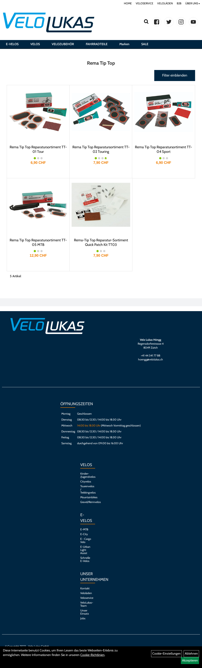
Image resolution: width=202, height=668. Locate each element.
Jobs (82, 618)
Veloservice (85, 598)
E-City (84, 534)
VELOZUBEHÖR (63, 44)
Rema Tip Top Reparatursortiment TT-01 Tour (38, 149)
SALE (144, 44)
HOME (128, 3)
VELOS (35, 44)
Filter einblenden (174, 75)
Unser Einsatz (84, 612)
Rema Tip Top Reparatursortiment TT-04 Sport (163, 149)
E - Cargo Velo (85, 540)
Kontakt (85, 588)
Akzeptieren (190, 660)
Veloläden (85, 593)
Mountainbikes (85, 497)
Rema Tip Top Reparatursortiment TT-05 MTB (38, 242)
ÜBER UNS (192, 3)
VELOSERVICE (144, 3)
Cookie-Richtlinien (92, 655)
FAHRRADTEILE (97, 44)
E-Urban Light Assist (85, 550)
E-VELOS (12, 44)
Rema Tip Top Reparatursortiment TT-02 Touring (101, 149)
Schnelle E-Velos (85, 559)
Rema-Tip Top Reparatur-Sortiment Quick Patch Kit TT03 (101, 242)
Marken (124, 44)
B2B (179, 3)
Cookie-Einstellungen (166, 653)
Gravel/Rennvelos (85, 502)
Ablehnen (191, 653)
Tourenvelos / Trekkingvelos (85, 489)
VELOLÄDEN (165, 3)
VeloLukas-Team (85, 604)
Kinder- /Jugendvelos (85, 475)
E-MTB (84, 529)
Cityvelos (85, 481)
